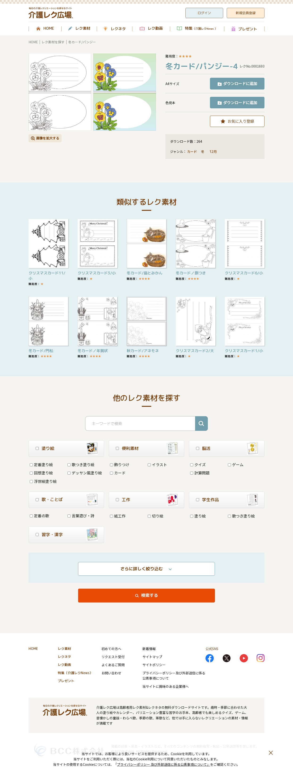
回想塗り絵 (41, 473)
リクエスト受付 (113, 656)
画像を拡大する (47, 138)
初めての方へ (111, 648)
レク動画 (155, 28)
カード (192, 151)
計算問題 (199, 473)
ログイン (204, 13)
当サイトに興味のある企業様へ (165, 686)
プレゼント (247, 28)
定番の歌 (39, 515)
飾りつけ (119, 464)
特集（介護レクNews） (75, 673)
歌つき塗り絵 (80, 464)
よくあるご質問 (113, 664)
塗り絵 (198, 516)
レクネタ (118, 28)
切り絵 (155, 516)
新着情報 (149, 648)
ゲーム (235, 464)
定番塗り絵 (41, 464)
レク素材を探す (53, 42)
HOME (48, 28)
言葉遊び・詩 (80, 515)
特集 (201, 28)
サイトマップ (152, 656)
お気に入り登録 (241, 121)
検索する (149, 595)
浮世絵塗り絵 (43, 481)
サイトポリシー (154, 664)
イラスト (157, 464)
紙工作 (118, 516)
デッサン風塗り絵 (84, 473)
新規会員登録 (245, 13)
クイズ (198, 464)
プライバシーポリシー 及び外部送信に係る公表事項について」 (163, 764)
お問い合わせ (111, 673)
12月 (213, 151)
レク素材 (82, 28)
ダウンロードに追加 (240, 83)
